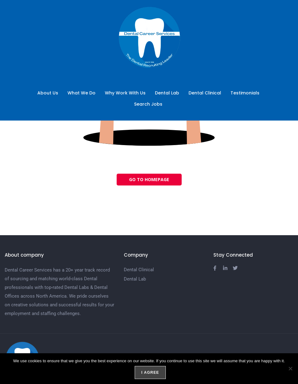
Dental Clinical (205, 93)
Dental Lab (167, 93)
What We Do (81, 93)
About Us (47, 93)
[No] (290, 369)
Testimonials (244, 93)
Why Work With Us (125, 93)
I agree (150, 373)
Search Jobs (149, 104)
